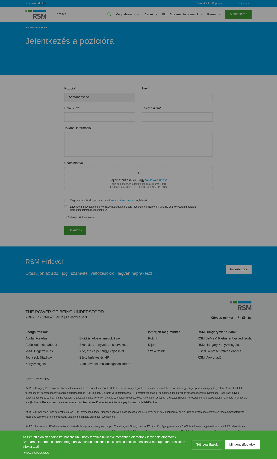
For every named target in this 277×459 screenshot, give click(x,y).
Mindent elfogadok (242, 444)
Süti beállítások (207, 444)
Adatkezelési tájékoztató (36, 452)
